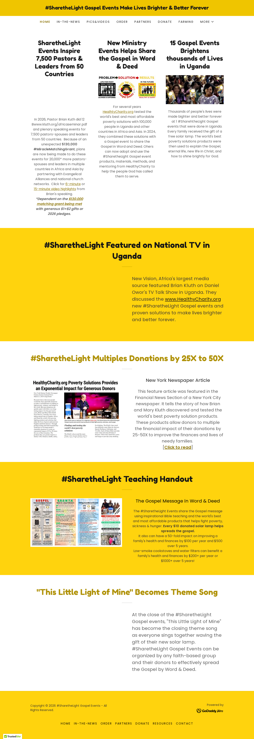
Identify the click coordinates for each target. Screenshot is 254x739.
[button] (207, 21)
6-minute (73, 184)
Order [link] (122, 22)
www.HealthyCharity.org (193, 299)
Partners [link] (142, 22)
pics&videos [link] (98, 22)
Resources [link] (163, 723)
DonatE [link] (165, 22)
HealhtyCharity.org (118, 111)
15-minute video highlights (55, 189)
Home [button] (66, 723)
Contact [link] (184, 723)
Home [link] (45, 22)
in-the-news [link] (68, 22)
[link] (127, 8)
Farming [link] (186, 22)
